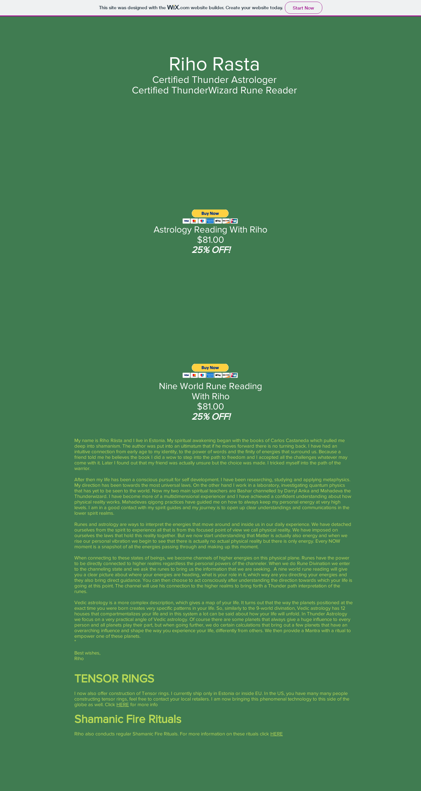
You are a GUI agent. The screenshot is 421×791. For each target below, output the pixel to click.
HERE (122, 704)
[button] (210, 216)
